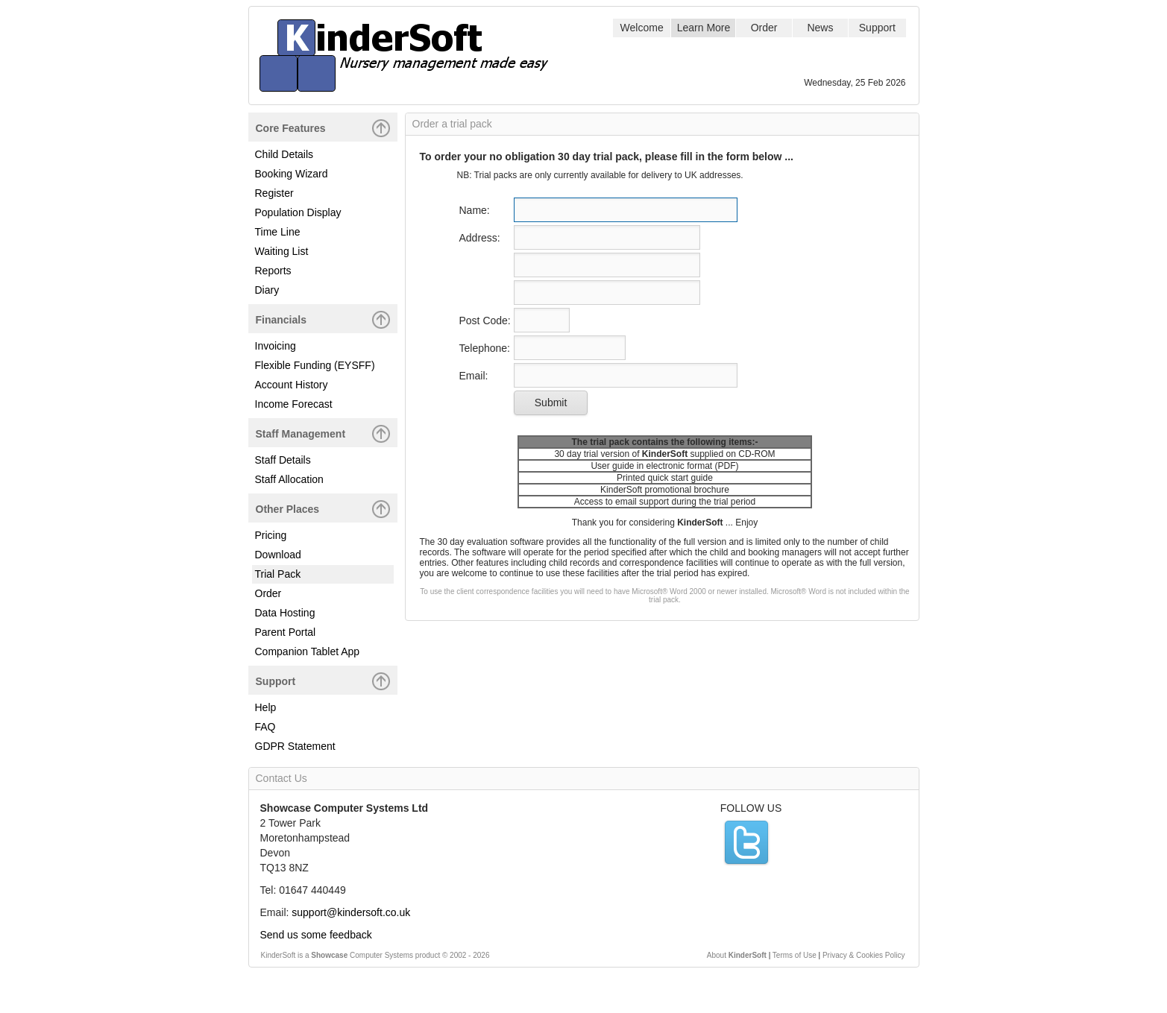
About (737, 955)
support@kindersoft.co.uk (351, 912)
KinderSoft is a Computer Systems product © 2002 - (375, 955)
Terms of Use (795, 955)
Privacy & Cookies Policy (863, 955)
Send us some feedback (316, 935)
